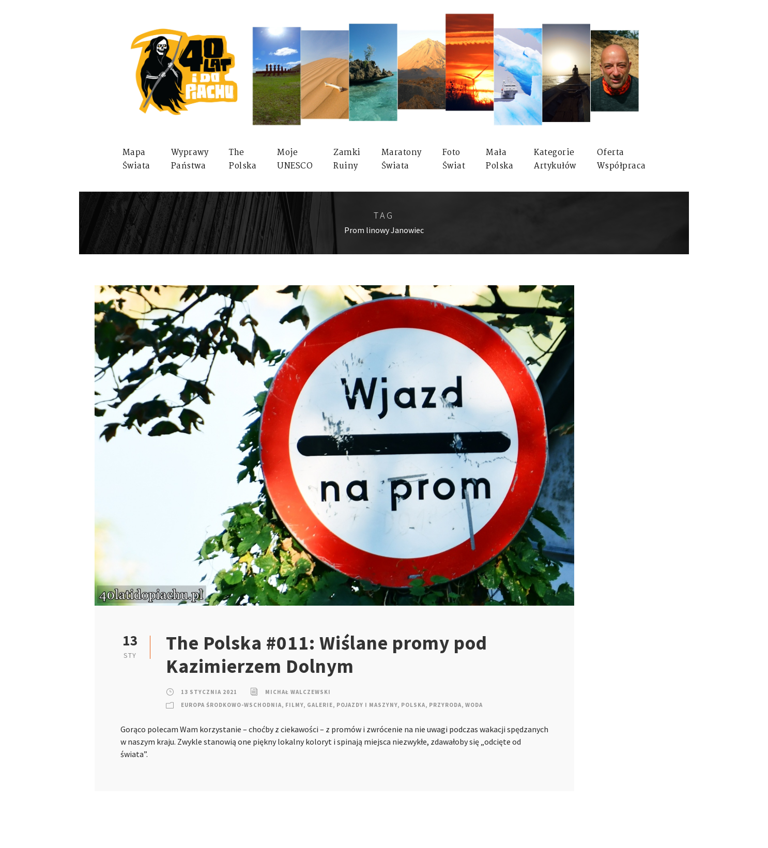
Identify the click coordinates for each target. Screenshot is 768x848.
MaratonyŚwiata (401, 159)
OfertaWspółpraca (621, 159)
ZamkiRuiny (347, 159)
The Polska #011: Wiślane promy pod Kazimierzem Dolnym (326, 654)
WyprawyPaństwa (190, 159)
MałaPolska (499, 159)
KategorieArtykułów (555, 159)
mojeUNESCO (295, 159)
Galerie (320, 704)
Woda (474, 704)
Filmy (294, 704)
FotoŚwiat (454, 159)
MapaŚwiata (136, 159)
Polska (413, 704)
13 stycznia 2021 (209, 692)
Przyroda (445, 704)
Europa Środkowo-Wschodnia (231, 704)
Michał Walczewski (298, 692)
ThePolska (242, 159)
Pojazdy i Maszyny (366, 704)
